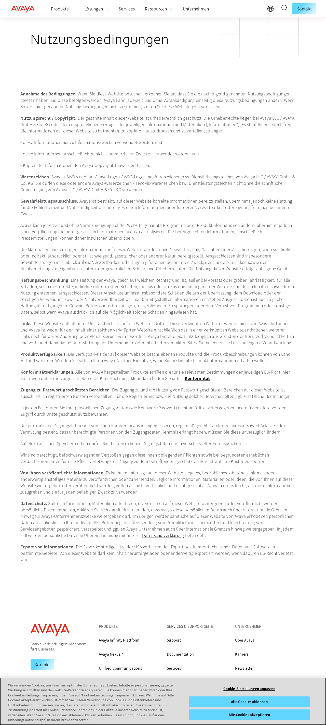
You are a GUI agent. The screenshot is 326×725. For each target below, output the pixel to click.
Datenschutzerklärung (163, 535)
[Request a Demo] (42, 664)
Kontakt (304, 9)
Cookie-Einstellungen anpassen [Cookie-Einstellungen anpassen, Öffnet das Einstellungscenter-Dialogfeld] (249, 688)
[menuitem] (62, 9)
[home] (23, 9)
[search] (284, 9)
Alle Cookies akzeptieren (249, 714)
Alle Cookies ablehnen (249, 701)
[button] (284, 9)
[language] (271, 10)
